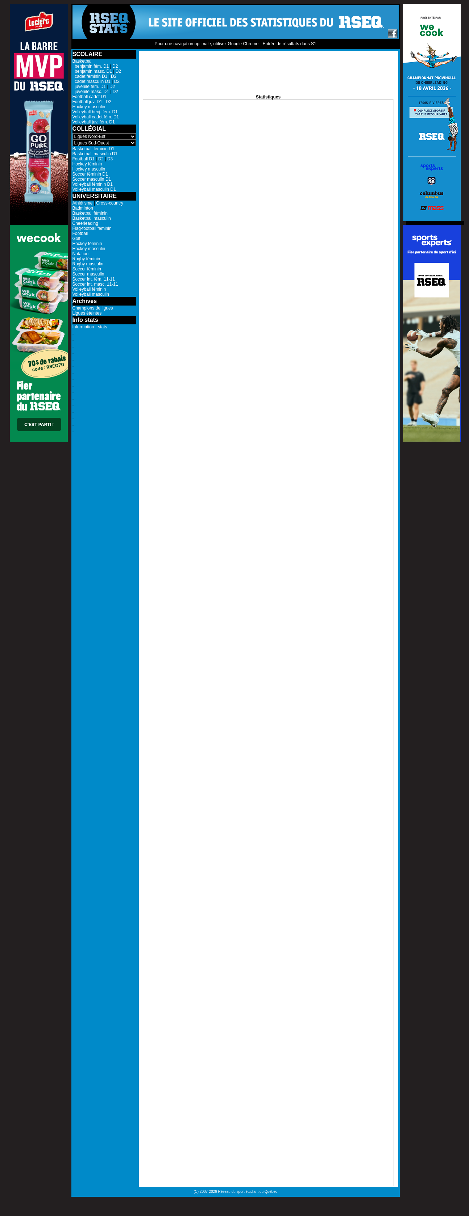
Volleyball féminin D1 (92, 184)
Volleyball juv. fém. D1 (93, 122)
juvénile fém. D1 (89, 86)
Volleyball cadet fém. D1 (95, 116)
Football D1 (83, 158)
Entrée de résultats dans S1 (289, 43)
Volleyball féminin (89, 289)
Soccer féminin (86, 269)
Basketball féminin (90, 213)
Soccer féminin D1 (90, 174)
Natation (80, 253)
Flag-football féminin (92, 228)
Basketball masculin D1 (95, 153)
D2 (115, 66)
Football (80, 233)
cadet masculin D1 (91, 81)
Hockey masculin (88, 106)
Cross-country (109, 203)
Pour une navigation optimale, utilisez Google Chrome (206, 43)
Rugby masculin (87, 263)
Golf (76, 238)
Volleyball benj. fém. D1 (95, 111)
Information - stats (89, 326)
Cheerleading (85, 223)
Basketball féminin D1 (93, 148)
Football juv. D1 (87, 101)
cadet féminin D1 (90, 76)
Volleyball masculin (90, 294)
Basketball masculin (91, 218)
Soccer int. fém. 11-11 (93, 279)
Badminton (82, 208)
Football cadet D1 (89, 96)
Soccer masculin (88, 274)
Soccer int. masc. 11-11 (95, 284)
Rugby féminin (86, 258)
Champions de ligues (92, 308)
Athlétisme (82, 203)
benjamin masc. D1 (92, 71)
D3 (110, 158)
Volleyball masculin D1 (94, 189)
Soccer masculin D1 (91, 179)
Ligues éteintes (87, 313)
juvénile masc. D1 (90, 91)
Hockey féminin (87, 164)
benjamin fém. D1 (90, 66)
